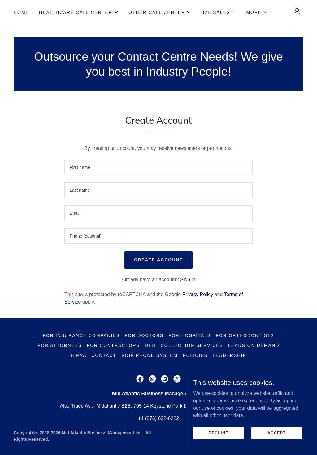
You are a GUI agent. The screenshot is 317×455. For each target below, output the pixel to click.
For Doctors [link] (144, 335)
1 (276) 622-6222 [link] (160, 418)
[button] (79, 12)
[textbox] (158, 167)
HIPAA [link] (78, 355)
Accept (276, 433)
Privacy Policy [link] (197, 294)
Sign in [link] (187, 279)
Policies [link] (195, 355)
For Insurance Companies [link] (81, 335)
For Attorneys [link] (60, 345)
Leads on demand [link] (253, 345)
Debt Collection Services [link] (184, 345)
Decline (219, 433)
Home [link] (21, 12)
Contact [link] (103, 355)
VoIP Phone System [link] (149, 355)
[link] (140, 379)
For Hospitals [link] (189, 335)
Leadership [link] (229, 355)
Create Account (158, 259)
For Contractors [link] (113, 345)
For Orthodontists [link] (245, 335)
